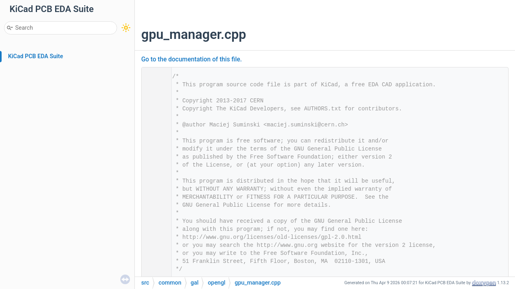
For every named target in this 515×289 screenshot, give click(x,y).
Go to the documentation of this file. (191, 59)
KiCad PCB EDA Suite (35, 56)
